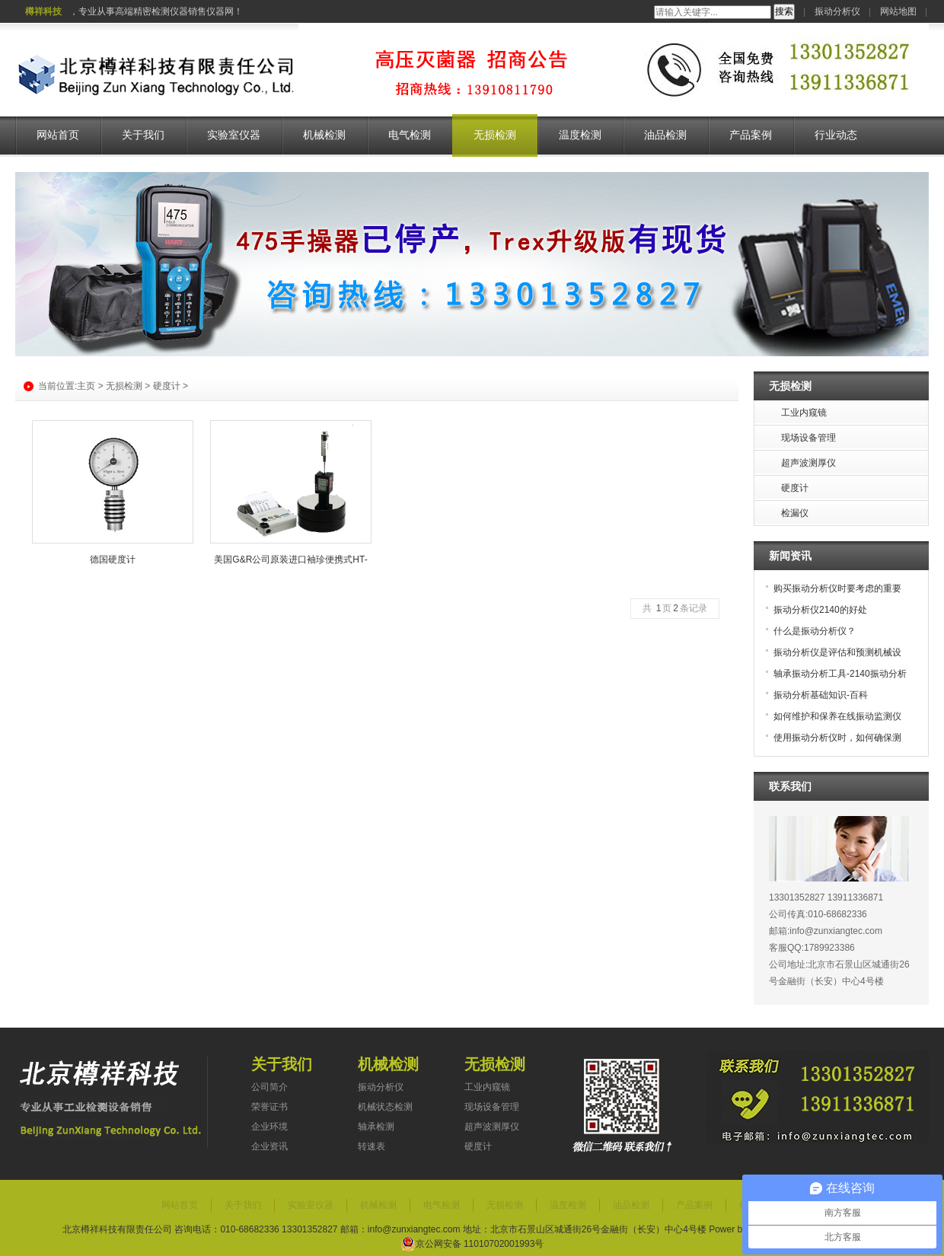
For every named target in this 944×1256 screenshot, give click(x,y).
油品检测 (665, 135)
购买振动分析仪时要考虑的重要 (837, 588)
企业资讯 (269, 1146)
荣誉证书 (269, 1106)
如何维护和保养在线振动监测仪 (837, 716)
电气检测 (409, 135)
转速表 (371, 1146)
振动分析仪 (837, 11)
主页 (86, 386)
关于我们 (143, 135)
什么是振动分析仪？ (814, 631)
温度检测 (580, 135)
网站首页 (58, 135)
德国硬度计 (113, 559)
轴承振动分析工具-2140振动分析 (840, 673)
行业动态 (836, 135)
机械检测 (324, 135)
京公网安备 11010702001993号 (472, 1243)
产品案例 (750, 135)
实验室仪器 (233, 135)
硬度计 (166, 386)
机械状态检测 (385, 1106)
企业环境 (269, 1126)
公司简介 (269, 1087)
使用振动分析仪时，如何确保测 (837, 737)
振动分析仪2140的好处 (820, 609)
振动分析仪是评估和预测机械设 (837, 652)
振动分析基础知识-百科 (820, 695)
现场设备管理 (491, 1106)
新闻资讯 (790, 556)
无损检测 (495, 135)
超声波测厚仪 (491, 1126)
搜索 (784, 11)
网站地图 (898, 11)
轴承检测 (376, 1126)
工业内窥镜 (487, 1087)
